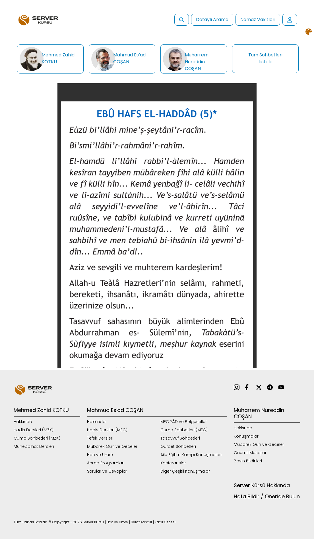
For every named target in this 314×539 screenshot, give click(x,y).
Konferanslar (173, 463)
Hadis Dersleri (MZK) (33, 430)
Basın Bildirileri (248, 461)
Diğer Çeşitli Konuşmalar (185, 471)
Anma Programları (105, 463)
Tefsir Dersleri (100, 438)
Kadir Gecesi (165, 522)
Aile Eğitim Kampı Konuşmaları (191, 455)
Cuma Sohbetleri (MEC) (184, 430)
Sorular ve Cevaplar (107, 471)
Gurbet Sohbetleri (178, 446)
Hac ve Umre (100, 455)
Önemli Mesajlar (250, 453)
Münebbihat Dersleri (34, 446)
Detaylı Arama (212, 19)
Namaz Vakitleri (257, 19)
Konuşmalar (246, 436)
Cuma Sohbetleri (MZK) (37, 438)
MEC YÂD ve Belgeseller (183, 421)
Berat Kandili (141, 522)
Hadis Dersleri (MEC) (107, 430)
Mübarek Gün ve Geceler (112, 446)
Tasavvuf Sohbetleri (180, 438)
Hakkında (23, 421)
